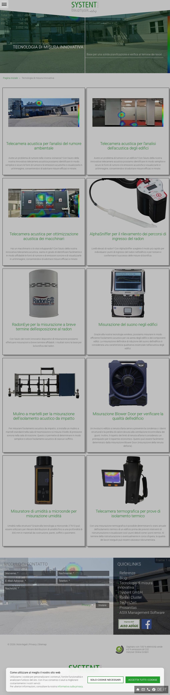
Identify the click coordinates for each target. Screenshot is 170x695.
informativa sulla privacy (70, 686)
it (165, 689)
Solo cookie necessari (105, 679)
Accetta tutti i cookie (142, 679)
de (159, 689)
